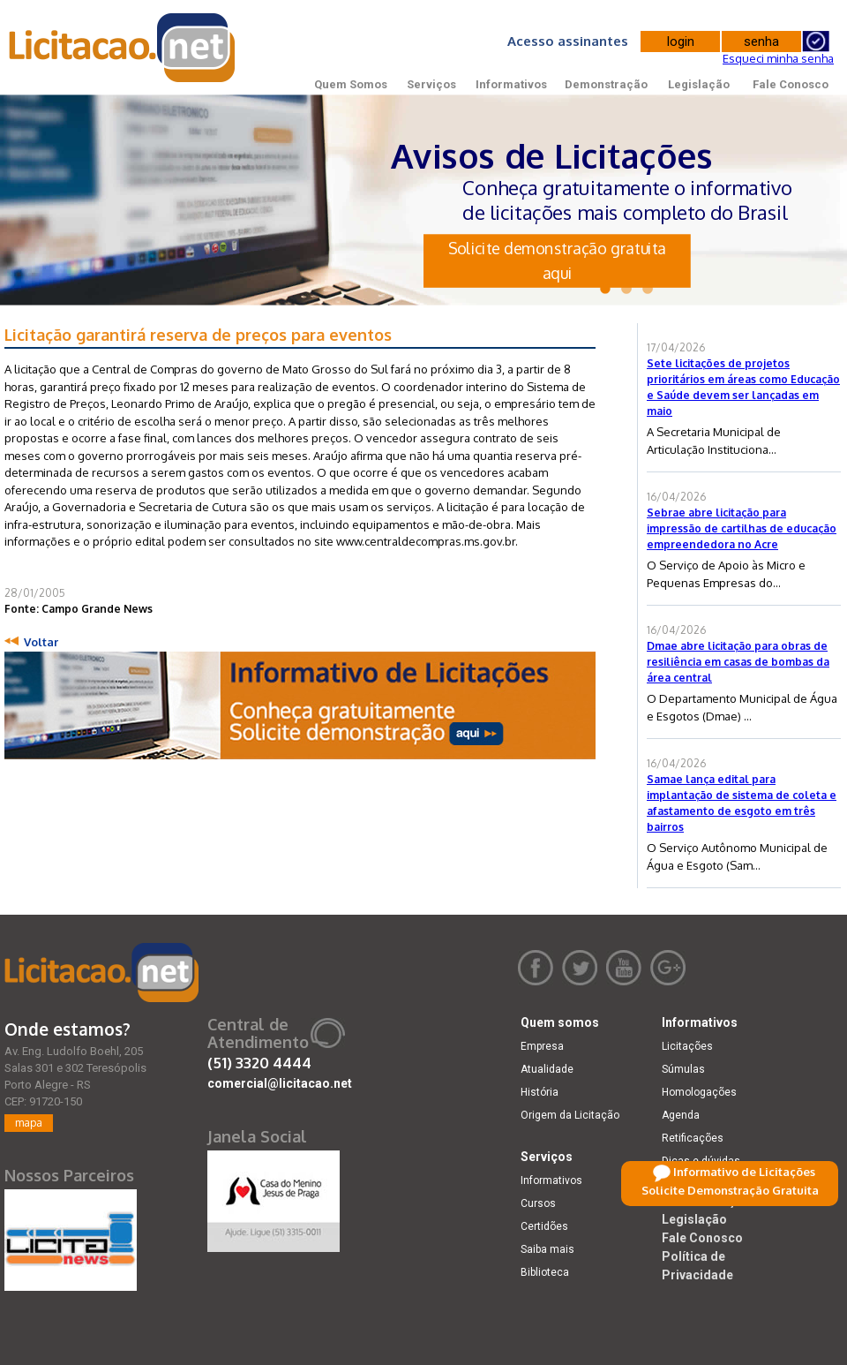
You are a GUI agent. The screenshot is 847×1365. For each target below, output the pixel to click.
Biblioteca (545, 1272)
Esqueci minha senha (778, 58)
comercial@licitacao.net (279, 1083)
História (539, 1092)
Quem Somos (350, 84)
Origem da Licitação (570, 1115)
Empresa (542, 1046)
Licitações (687, 1046)
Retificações (692, 1138)
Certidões (544, 1226)
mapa (28, 1122)
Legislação (699, 84)
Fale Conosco (790, 84)
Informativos (511, 84)
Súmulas (683, 1069)
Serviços (431, 84)
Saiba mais (547, 1249)
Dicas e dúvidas (701, 1161)
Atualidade (547, 1069)
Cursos (538, 1203)
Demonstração (606, 84)
